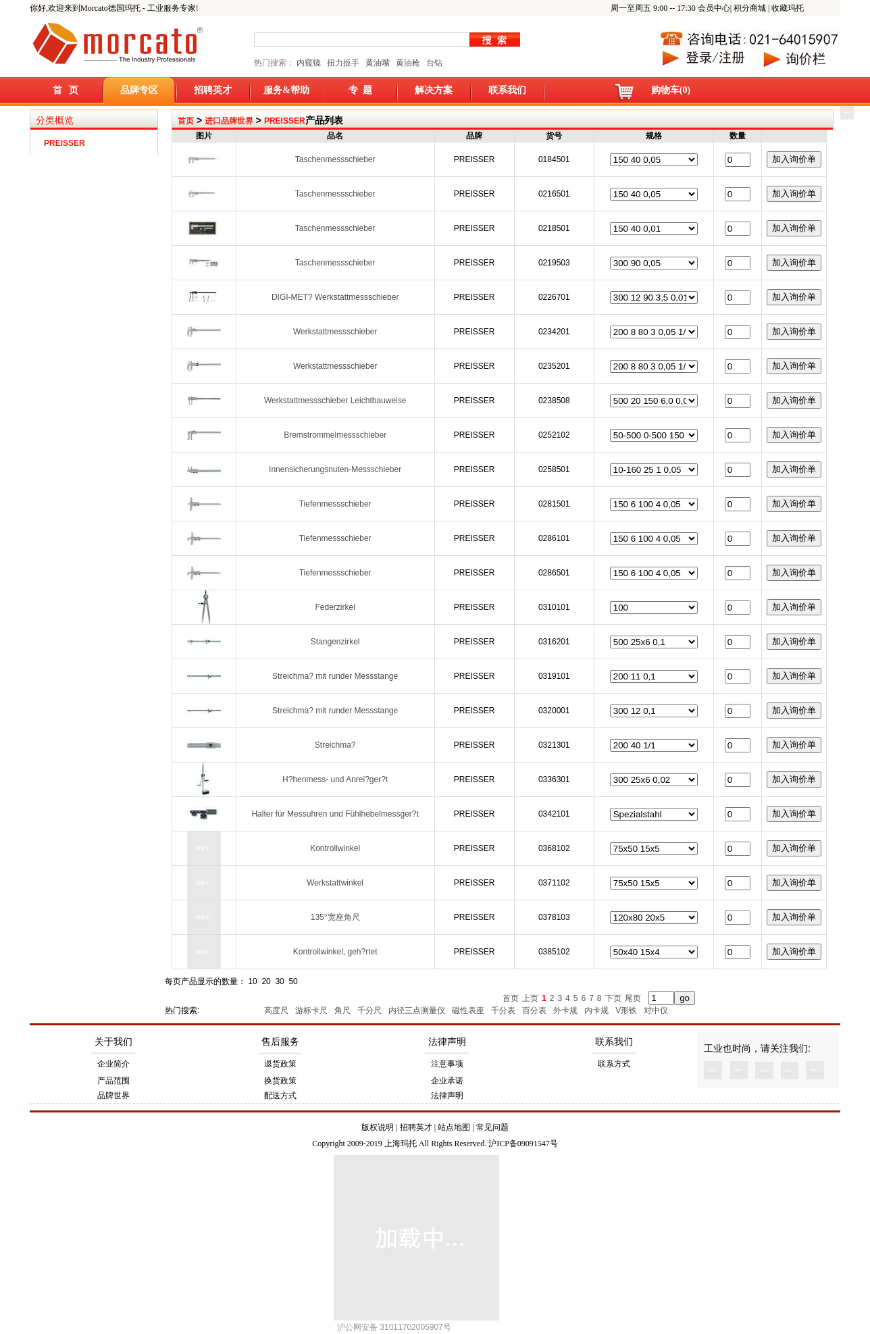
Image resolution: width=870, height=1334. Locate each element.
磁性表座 (469, 1010)
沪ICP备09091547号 (523, 1143)
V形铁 (627, 1010)
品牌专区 (139, 90)
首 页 (66, 90)
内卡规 (597, 1010)
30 (279, 981)
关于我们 (113, 1042)
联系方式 (614, 1064)
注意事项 (447, 1064)
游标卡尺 (312, 1010)
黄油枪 (408, 63)
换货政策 (280, 1080)
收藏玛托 (787, 8)
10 (252, 981)
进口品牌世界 (229, 121)
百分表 (535, 1010)
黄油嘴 (377, 63)
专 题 (360, 90)
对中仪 (657, 1010)
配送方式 (280, 1095)
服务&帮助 (286, 90)
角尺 (343, 1010)
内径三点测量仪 (417, 1010)
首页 (186, 121)
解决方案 (434, 90)
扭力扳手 (343, 63)
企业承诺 (447, 1080)
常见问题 (492, 1127)
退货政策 (280, 1064)
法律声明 (447, 1042)
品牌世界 (113, 1095)
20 (265, 981)
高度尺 (277, 1010)
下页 (613, 998)
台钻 (433, 63)
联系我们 (507, 90)
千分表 (504, 1010)
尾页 (633, 998)
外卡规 (566, 1010)
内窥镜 (309, 63)
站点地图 (454, 1127)
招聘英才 (213, 90)
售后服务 (280, 1042)
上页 (530, 998)
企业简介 (113, 1064)
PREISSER (284, 121)
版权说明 (377, 1127)
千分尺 (370, 1010)
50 (292, 981)
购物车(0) (670, 90)
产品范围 (113, 1080)
